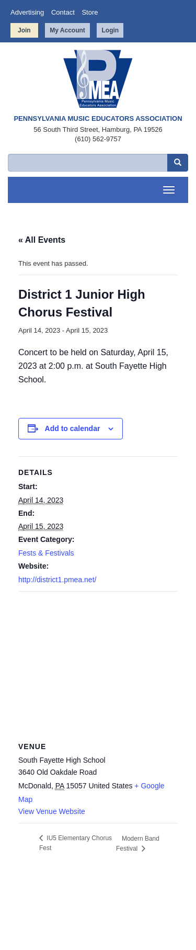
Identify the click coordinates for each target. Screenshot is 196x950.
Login (110, 30)
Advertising (27, 12)
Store (90, 12)
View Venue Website (51, 811)
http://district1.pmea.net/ (57, 579)
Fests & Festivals (46, 553)
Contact (63, 12)
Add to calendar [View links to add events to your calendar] (72, 428)
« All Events (41, 239)
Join (24, 30)
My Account (67, 30)
